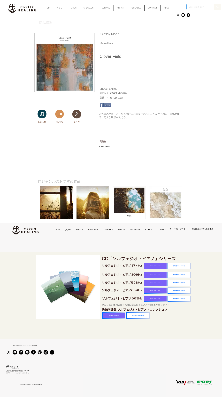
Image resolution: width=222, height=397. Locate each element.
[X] (178, 15)
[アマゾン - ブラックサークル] (33, 352)
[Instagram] (46, 352)
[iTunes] (21, 352)
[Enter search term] (198, 7)
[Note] (42, 114)
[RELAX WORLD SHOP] (155, 266)
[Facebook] (188, 15)
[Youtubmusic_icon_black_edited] (39, 352)
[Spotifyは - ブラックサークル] (27, 352)
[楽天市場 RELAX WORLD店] (179, 266)
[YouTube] (183, 15)
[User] (76, 114)
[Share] (105, 105)
